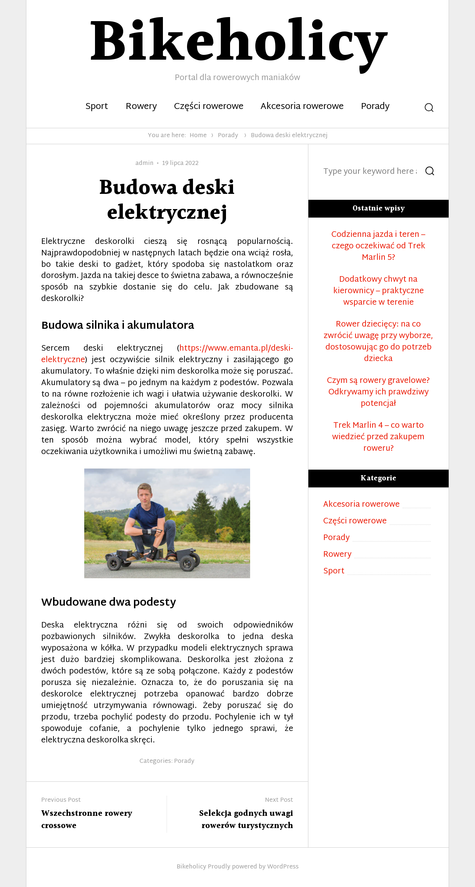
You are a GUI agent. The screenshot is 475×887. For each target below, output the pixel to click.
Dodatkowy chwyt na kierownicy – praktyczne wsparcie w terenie (378, 291)
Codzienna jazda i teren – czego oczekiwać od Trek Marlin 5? (378, 246)
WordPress (283, 867)
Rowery (141, 107)
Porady (375, 107)
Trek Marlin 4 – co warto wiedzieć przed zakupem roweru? (378, 437)
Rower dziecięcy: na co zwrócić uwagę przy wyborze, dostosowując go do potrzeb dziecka (378, 342)
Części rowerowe (208, 107)
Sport (96, 107)
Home (198, 135)
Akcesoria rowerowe (302, 107)
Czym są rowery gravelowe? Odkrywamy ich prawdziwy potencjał (378, 392)
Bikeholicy (191, 867)
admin (144, 163)
